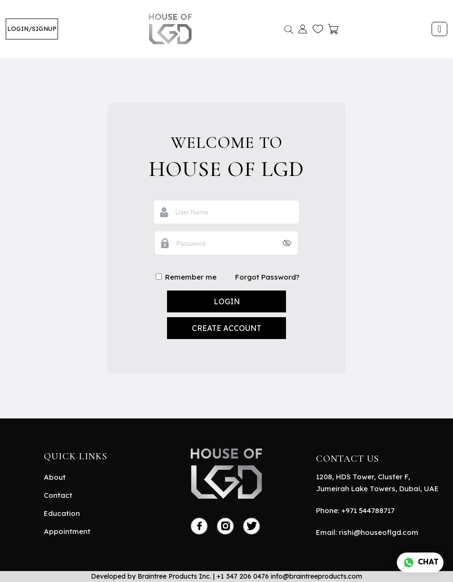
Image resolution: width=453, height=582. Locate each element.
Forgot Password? (267, 276)
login (227, 301)
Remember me (185, 276)
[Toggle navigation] (439, 29)
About (55, 477)
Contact (58, 495)
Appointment (67, 531)
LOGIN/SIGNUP (32, 28)
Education (62, 513)
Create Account (226, 328)
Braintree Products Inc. (174, 576)
